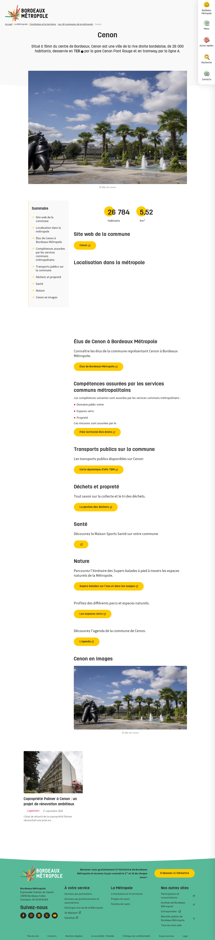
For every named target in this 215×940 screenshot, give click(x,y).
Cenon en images (46, 297)
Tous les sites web (171, 925)
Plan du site (33, 935)
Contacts (206, 76)
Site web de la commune (44, 219)
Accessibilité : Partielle (102, 935)
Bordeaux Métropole (207, 8)
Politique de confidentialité (136, 935)
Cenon (83, 245)
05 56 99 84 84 (40, 899)
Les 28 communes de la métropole (75, 24)
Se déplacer (71, 912)
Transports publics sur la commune (50, 268)
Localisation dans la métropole (48, 229)
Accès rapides (206, 42)
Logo (185, 935)
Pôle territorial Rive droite (96, 432)
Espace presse (166, 935)
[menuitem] (206, 8)
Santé (39, 284)
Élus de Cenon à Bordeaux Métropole (49, 240)
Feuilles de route (120, 904)
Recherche (206, 59)
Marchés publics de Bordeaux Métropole (173, 918)
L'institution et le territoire (43, 24)
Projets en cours (120, 898)
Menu (206, 25)
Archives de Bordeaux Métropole (173, 904)
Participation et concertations (170, 895)
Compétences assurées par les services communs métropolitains (50, 254)
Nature (40, 290)
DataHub (70, 917)
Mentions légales (74, 935)
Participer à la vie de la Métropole (84, 907)
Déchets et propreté (48, 277)
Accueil (8, 24)
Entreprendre (169, 911)
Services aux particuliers (78, 893)
